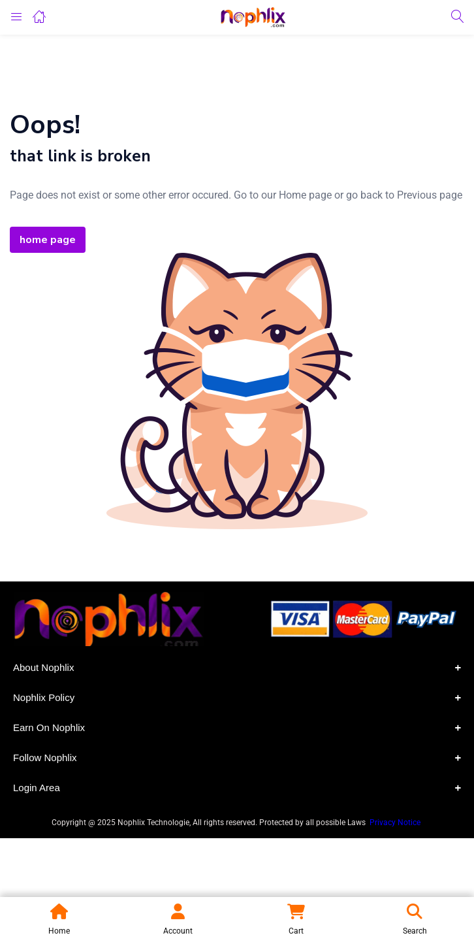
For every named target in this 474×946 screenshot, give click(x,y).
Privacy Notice (396, 822)
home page (48, 240)
